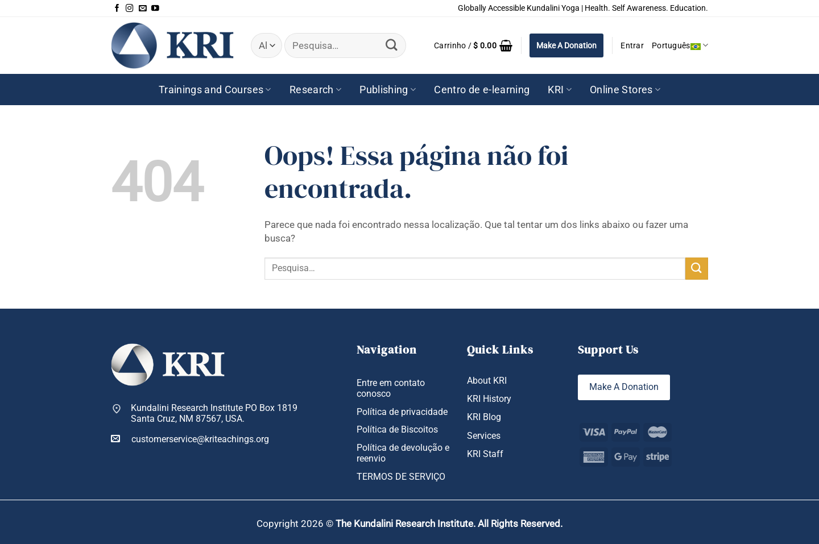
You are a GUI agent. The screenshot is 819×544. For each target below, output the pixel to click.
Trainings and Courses (215, 89)
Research (315, 89)
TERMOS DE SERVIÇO (401, 476)
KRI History (489, 398)
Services (483, 435)
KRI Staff (485, 454)
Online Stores (625, 89)
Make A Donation (566, 45)
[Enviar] (391, 45)
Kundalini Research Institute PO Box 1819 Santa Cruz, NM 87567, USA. (214, 413)
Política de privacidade (402, 411)
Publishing (387, 89)
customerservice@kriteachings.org (190, 439)
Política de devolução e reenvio (403, 453)
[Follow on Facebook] (117, 8)
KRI (560, 89)
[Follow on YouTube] (155, 8)
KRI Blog (484, 417)
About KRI (487, 380)
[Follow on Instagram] (130, 8)
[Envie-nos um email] (143, 8)
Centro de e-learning (482, 89)
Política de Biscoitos (397, 429)
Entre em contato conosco (391, 388)
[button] (473, 45)
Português (680, 45)
